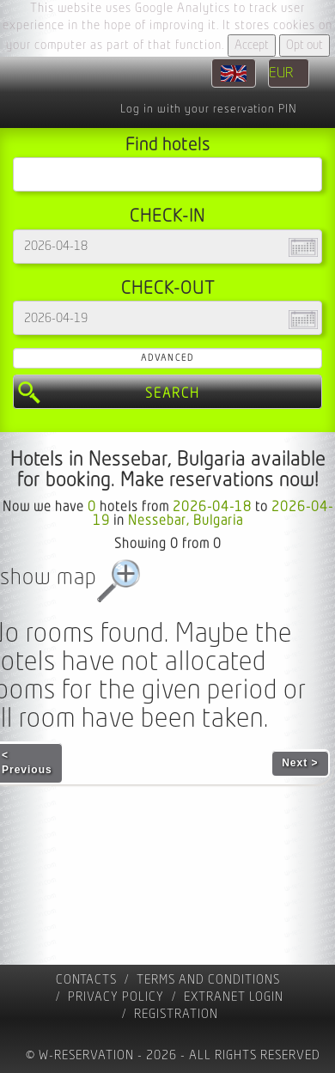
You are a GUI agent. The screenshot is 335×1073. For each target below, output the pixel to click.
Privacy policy (116, 997)
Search (172, 393)
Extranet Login (233, 997)
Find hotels (167, 145)
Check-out (168, 288)
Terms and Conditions (208, 979)
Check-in (167, 216)
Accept (251, 45)
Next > (300, 763)
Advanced (167, 358)
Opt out (304, 45)
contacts (86, 979)
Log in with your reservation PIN (208, 109)
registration (176, 1014)
